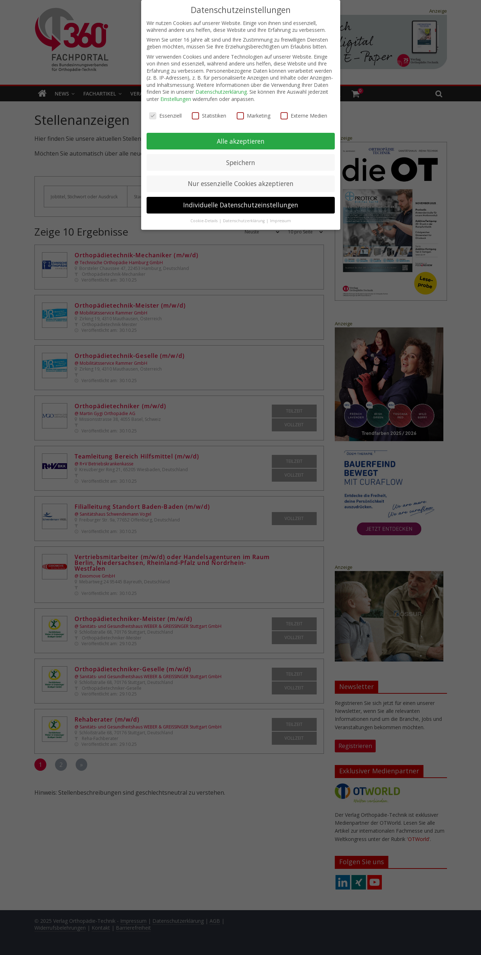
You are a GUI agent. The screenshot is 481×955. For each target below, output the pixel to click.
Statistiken (209, 115)
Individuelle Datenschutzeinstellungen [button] (240, 204)
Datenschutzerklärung (221, 91)
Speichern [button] (240, 162)
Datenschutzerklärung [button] (244, 220)
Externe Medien (303, 115)
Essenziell (165, 115)
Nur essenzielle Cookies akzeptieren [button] (241, 183)
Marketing (253, 115)
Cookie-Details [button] (204, 220)
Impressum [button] (280, 220)
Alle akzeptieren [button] (241, 140)
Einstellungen (175, 98)
